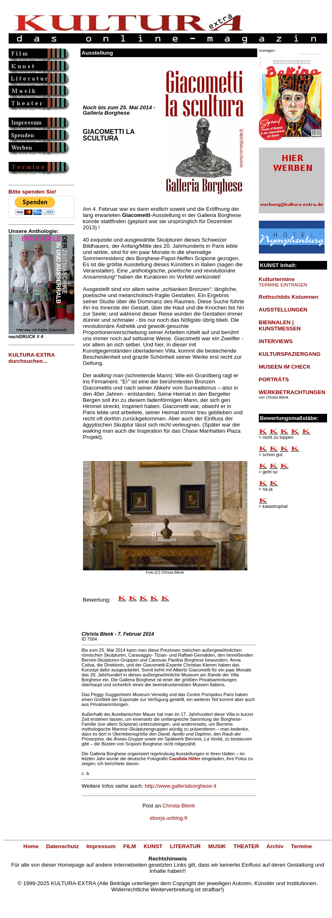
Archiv (274, 846)
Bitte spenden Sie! (32, 192)
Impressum (100, 846)
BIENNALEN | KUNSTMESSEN (280, 325)
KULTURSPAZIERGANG (290, 354)
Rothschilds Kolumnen (288, 297)
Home (31, 846)
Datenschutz (62, 846)
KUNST (152, 846)
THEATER (246, 846)
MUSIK (217, 846)
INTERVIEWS (276, 341)
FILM (129, 846)
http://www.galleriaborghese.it (180, 786)
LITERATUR (185, 846)
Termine (301, 846)
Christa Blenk (178, 806)
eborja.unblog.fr (169, 818)
